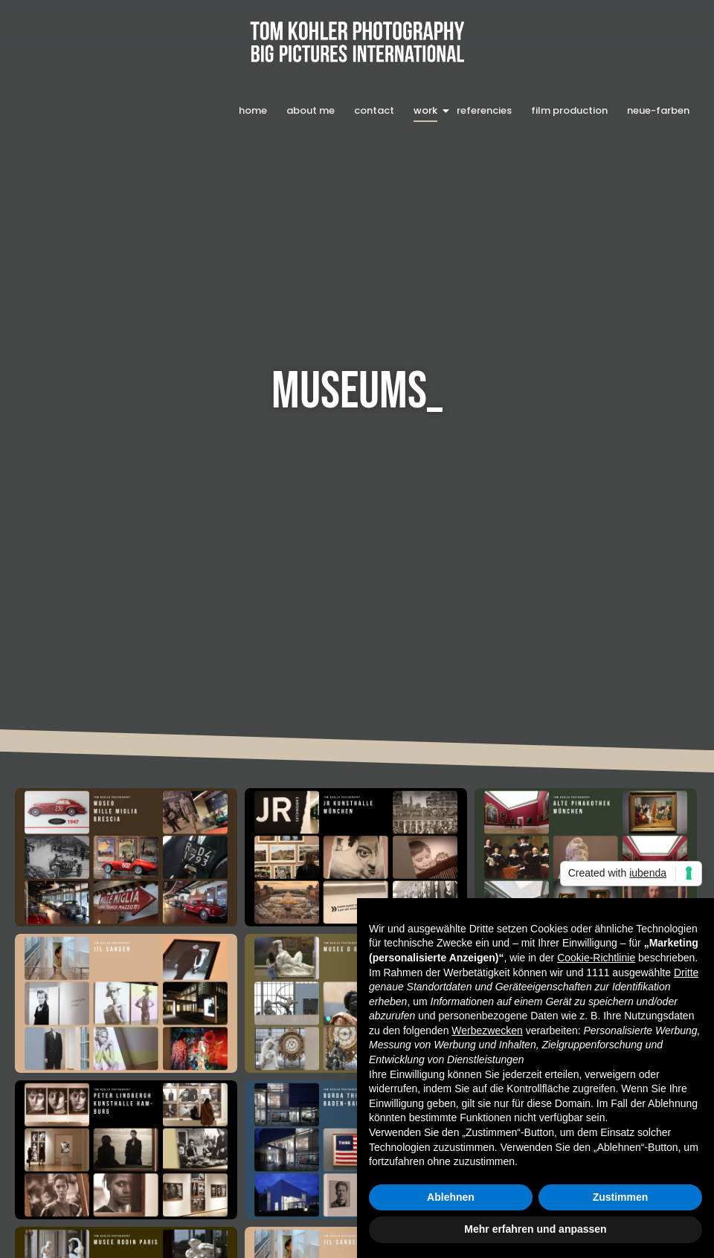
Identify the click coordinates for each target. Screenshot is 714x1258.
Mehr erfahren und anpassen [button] (535, 1229)
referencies (484, 110)
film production (569, 110)
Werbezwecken (486, 1030)
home (253, 110)
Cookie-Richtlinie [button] (596, 958)
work (427, 110)
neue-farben (658, 110)
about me (310, 110)
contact (374, 110)
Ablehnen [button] (451, 1197)
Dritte (686, 972)
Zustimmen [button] (621, 1197)
